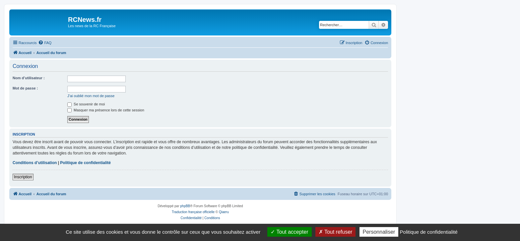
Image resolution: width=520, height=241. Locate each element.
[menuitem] (44, 43)
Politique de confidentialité (85, 162)
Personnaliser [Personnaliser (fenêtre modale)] (379, 232)
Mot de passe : (25, 88)
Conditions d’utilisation (35, 162)
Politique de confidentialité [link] (429, 232)
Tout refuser (336, 232)
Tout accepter (289, 232)
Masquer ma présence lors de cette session (105, 110)
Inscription (23, 177)
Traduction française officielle (193, 212)
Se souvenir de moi (86, 104)
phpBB (185, 206)
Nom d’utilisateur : (29, 78)
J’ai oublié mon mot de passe (90, 96)
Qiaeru (224, 212)
